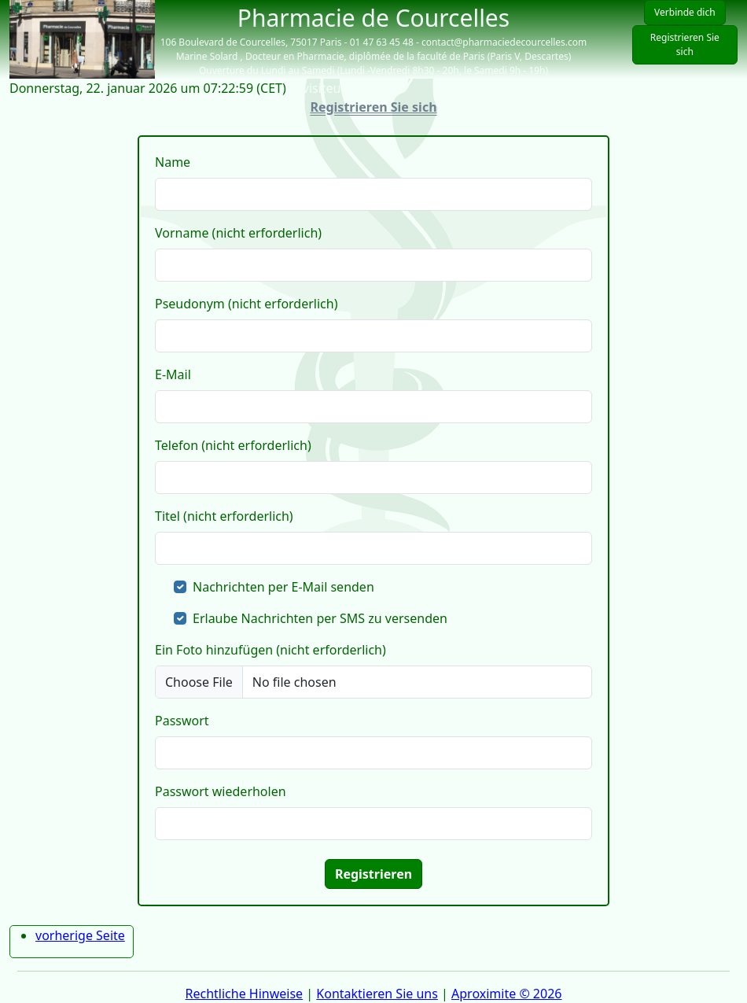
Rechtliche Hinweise (245, 993)
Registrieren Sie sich (684, 44)
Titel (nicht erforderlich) (224, 516)
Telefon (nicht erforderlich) (233, 445)
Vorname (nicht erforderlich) (238, 233)
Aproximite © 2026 (506, 993)
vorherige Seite (80, 935)
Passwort (182, 720)
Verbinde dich (685, 12)
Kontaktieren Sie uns (377, 993)
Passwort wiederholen (220, 791)
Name (172, 162)
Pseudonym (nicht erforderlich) (246, 303)
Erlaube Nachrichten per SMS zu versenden (320, 618)
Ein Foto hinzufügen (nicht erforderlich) (270, 649)
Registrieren (373, 874)
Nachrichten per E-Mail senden (283, 587)
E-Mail (173, 374)
